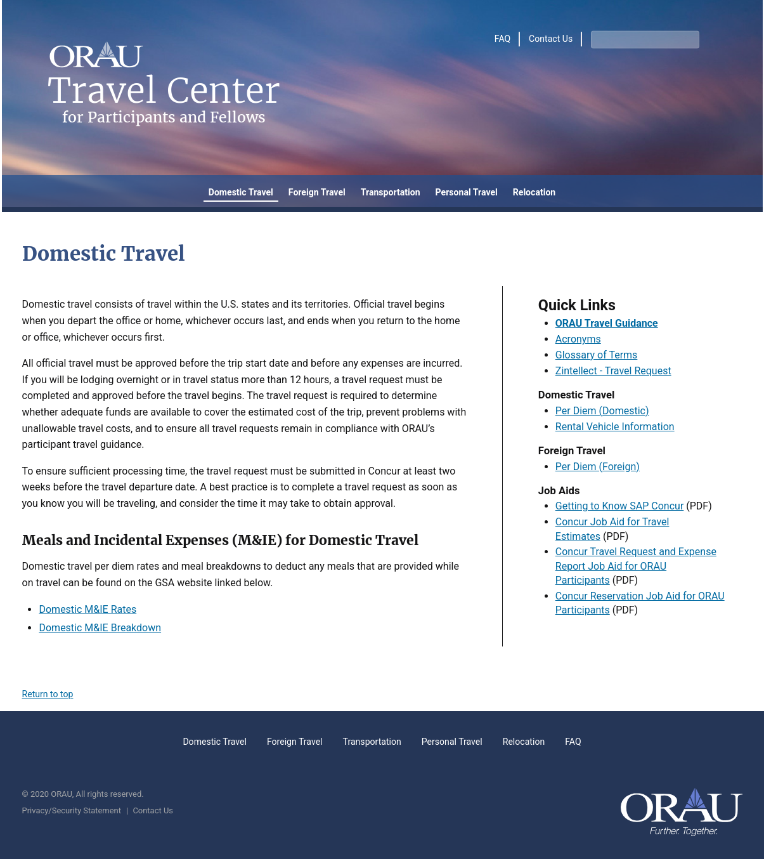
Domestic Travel (241, 192)
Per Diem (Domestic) (602, 411)
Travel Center (164, 100)
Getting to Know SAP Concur (619, 506)
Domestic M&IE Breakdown (100, 628)
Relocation (534, 192)
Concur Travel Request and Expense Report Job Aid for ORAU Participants (635, 566)
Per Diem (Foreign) (597, 467)
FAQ (502, 39)
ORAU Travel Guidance (606, 323)
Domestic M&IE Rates (87, 609)
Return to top (48, 694)
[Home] (96, 57)
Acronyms (578, 339)
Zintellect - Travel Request (613, 371)
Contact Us (551, 39)
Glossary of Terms (596, 355)
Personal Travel (467, 192)
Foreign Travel (317, 192)
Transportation (390, 192)
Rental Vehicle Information (615, 427)
